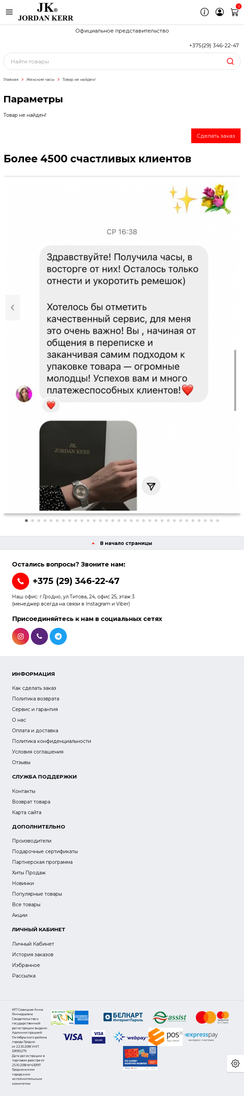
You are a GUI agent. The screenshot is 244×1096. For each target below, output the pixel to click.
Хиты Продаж (29, 873)
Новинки (23, 883)
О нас (19, 720)
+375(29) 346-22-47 (214, 45)
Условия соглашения (37, 752)
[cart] (235, 12)
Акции (19, 915)
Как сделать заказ (34, 688)
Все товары (26, 904)
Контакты (23, 791)
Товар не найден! (79, 79)
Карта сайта (26, 812)
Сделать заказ (216, 136)
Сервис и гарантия (35, 709)
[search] (230, 61)
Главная (11, 79)
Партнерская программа (42, 862)
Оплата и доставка (35, 730)
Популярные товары (37, 894)
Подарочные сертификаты (45, 851)
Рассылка (24, 976)
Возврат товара (31, 802)
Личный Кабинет (33, 944)
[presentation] (12, 308)
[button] (26, 521)
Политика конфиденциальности (51, 741)
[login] (220, 12)
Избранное (26, 965)
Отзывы (21, 762)
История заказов (32, 954)
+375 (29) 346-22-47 (76, 581)
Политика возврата (35, 699)
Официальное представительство (122, 30)
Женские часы (40, 79)
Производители (31, 841)
